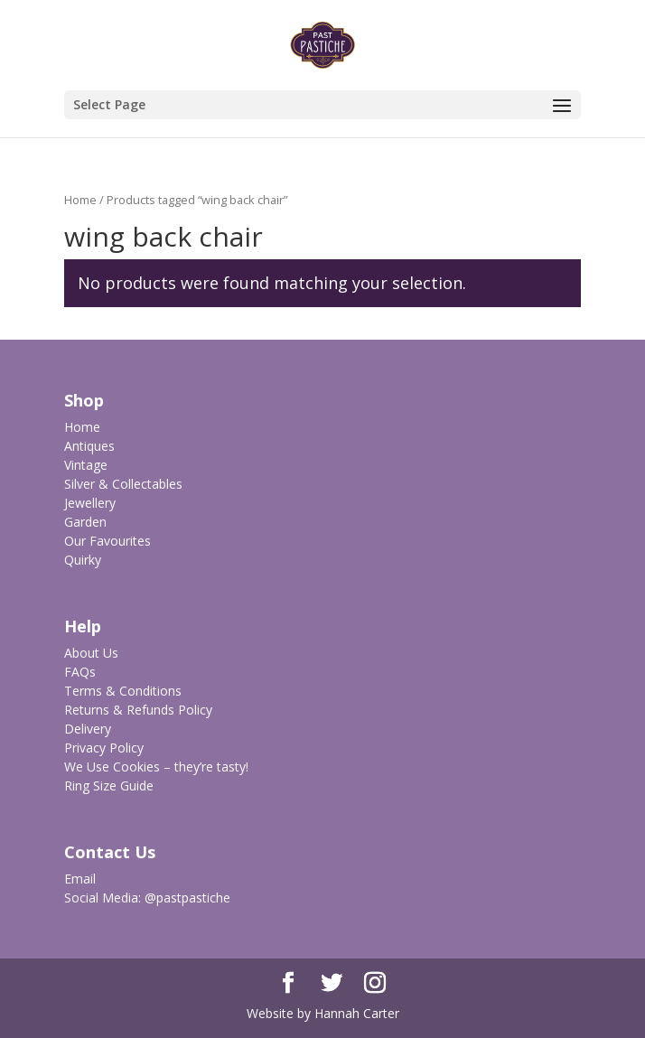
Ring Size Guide (109, 785)
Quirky (82, 559)
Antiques (89, 445)
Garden (85, 521)
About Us (91, 652)
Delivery (87, 728)
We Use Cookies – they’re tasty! (156, 766)
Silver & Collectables (123, 483)
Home (80, 200)
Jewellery (90, 502)
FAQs (80, 671)
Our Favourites (107, 540)
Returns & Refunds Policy (138, 709)
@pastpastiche (187, 897)
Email (80, 878)
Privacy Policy (104, 747)
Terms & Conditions (123, 690)
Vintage (86, 464)
